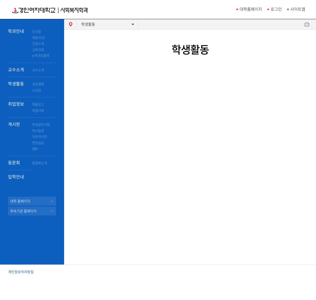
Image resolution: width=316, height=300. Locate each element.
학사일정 (38, 131)
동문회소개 (39, 163)
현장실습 (38, 143)
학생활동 (16, 84)
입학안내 (16, 177)
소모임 (36, 90)
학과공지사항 (41, 124)
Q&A (35, 148)
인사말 (36, 31)
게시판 (14, 124)
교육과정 (38, 49)
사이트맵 (297, 9)
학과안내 (16, 31)
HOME (70, 24)
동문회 (14, 163)
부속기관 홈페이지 (23, 211)
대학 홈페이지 (20, 201)
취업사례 (38, 110)
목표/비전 (38, 37)
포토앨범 (38, 84)
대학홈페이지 (251, 9)
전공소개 (38, 43)
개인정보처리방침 (21, 272)
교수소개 (16, 69)
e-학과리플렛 (40, 55)
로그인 (276, 9)
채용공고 (38, 104)
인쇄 (307, 24)
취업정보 (16, 104)
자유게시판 (39, 136)
